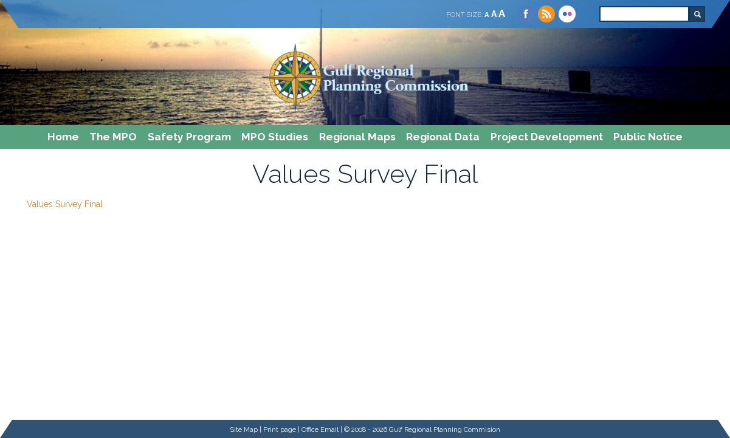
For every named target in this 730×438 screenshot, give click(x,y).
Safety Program (189, 137)
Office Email (320, 429)
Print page (279, 429)
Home (63, 137)
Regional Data (443, 137)
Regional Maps (357, 137)
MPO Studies (274, 137)
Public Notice (648, 137)
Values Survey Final (65, 204)
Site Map (244, 429)
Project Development (547, 137)
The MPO (113, 137)
